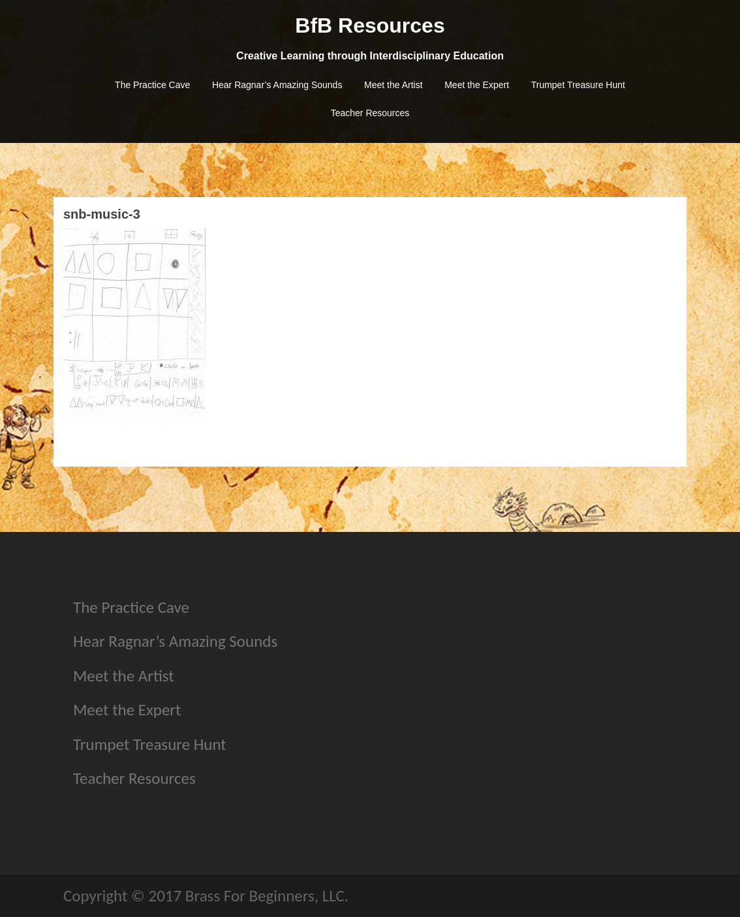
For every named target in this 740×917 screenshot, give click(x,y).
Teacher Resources (370, 113)
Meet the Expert (476, 85)
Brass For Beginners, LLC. (266, 896)
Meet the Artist (393, 85)
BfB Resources (369, 25)
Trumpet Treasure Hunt (578, 85)
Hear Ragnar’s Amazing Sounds (277, 85)
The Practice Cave (152, 85)
